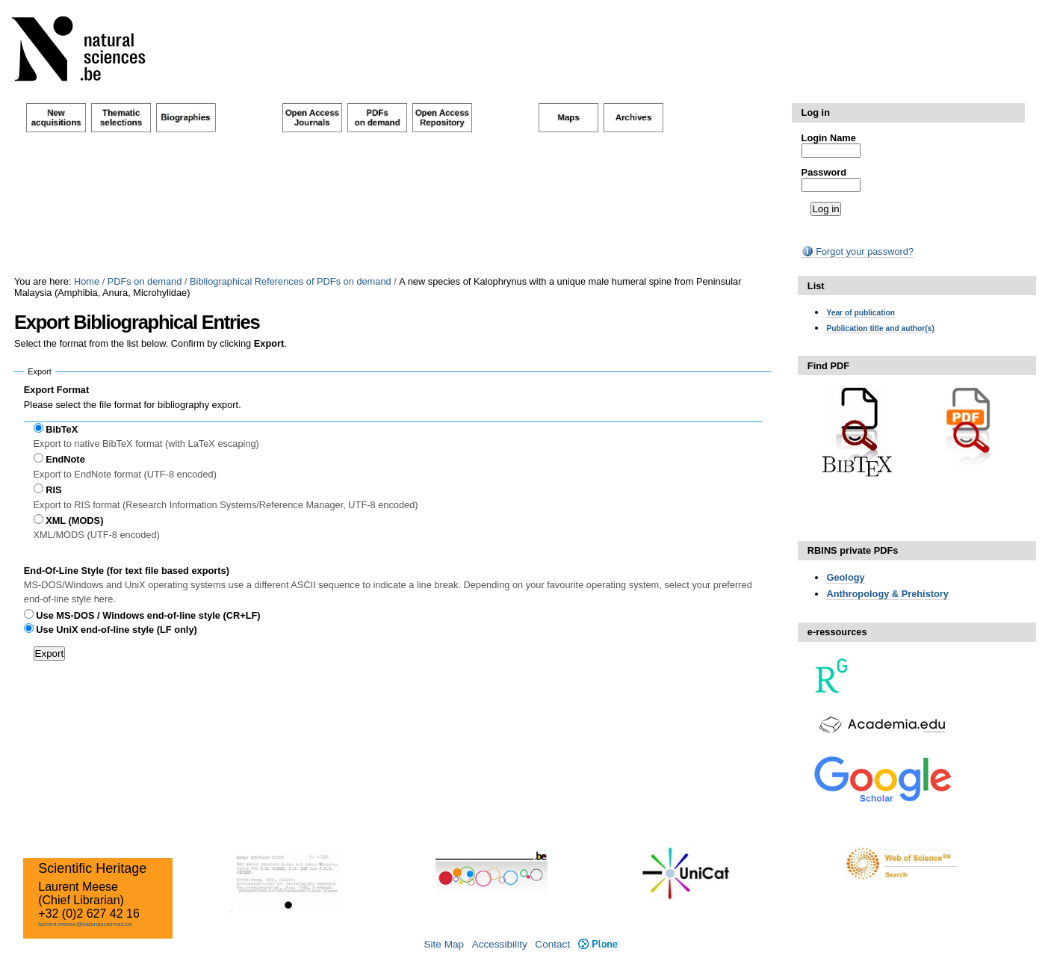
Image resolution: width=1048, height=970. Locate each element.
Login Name (828, 137)
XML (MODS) (74, 520)
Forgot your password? (857, 251)
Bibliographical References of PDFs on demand (290, 281)
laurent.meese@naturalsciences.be (85, 924)
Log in (815, 112)
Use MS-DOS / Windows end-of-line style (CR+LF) (148, 615)
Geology (845, 577)
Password (823, 172)
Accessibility (499, 944)
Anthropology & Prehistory (887, 593)
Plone (599, 944)
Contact (552, 944)
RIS (53, 489)
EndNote (65, 459)
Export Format (56, 389)
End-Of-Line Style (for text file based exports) (126, 570)
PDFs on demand (145, 281)
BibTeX (62, 429)
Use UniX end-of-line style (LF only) (116, 629)
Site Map (444, 944)
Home (86, 281)
